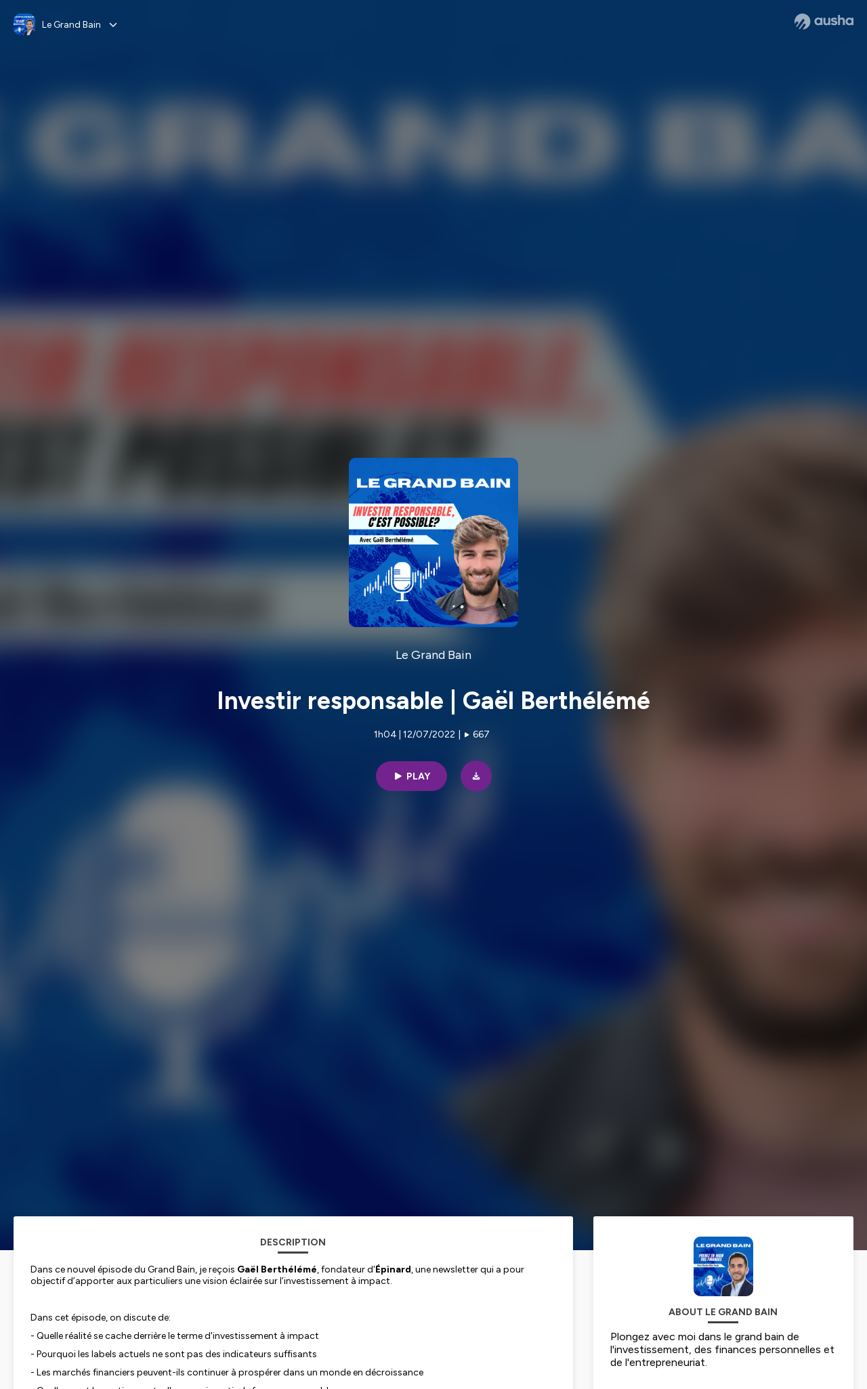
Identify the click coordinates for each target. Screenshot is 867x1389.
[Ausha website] (824, 22)
